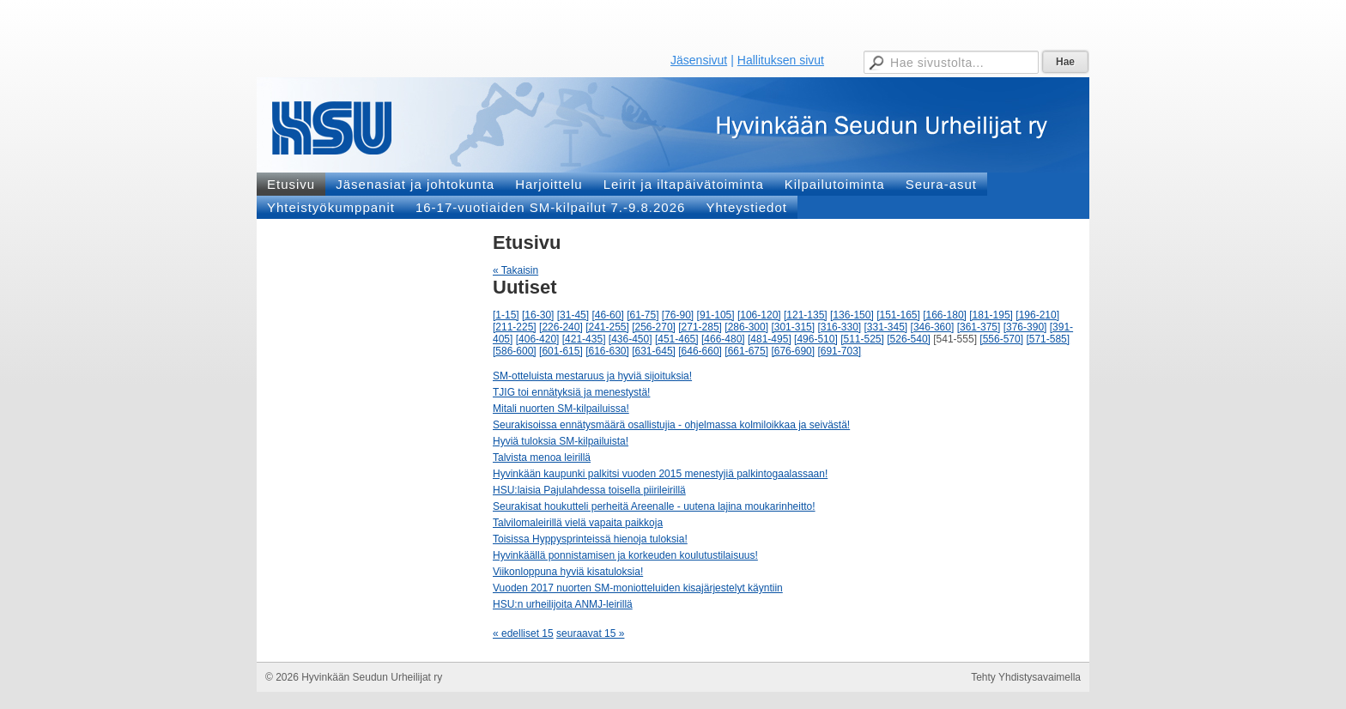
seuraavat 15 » (590, 633)
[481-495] (769, 339)
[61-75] (642, 315)
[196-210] (1037, 315)
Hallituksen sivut (780, 60)
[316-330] (839, 327)
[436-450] (630, 339)
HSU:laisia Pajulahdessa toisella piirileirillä (589, 490)
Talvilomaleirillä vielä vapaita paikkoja (578, 523)
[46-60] (607, 315)
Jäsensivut (698, 60)
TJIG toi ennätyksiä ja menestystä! (571, 392)
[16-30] (538, 315)
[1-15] (506, 315)
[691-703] (839, 351)
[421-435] (584, 339)
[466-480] (723, 339)
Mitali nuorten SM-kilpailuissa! (561, 409)
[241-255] (607, 327)
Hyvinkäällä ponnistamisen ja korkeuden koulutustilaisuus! (625, 555)
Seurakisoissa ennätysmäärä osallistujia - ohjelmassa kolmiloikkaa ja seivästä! (671, 425)
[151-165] (898, 315)
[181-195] (991, 315)
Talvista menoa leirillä (542, 457)
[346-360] (933, 327)
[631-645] (654, 351)
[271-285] (700, 327)
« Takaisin (515, 270)
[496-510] (816, 339)
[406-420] (538, 339)
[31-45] (573, 315)
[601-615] (561, 351)
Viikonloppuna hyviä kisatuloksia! (568, 572)
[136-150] (852, 315)
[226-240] (561, 327)
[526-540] (909, 339)
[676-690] (793, 351)
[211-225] (515, 327)
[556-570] (1001, 339)
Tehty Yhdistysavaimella (1026, 677)
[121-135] (806, 315)
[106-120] (759, 315)
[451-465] (677, 339)
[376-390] (1025, 327)
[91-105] (716, 315)
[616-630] (607, 351)
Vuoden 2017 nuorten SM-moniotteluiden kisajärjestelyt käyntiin (638, 588)
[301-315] (793, 327)
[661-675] (746, 351)
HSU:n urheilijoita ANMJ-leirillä (563, 604)
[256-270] (654, 327)
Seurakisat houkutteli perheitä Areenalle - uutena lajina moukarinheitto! (654, 506)
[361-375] (979, 327)
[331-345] (886, 327)
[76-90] (678, 315)
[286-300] (746, 327)
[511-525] (862, 339)
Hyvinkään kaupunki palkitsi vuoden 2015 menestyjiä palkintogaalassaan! (660, 474)
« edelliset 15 (523, 633)
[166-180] (945, 315)
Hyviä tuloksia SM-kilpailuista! (560, 441)
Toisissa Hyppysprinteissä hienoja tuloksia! (590, 539)
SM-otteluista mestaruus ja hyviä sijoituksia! (592, 376)
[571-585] (1048, 339)
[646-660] (700, 351)
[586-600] (515, 351)
